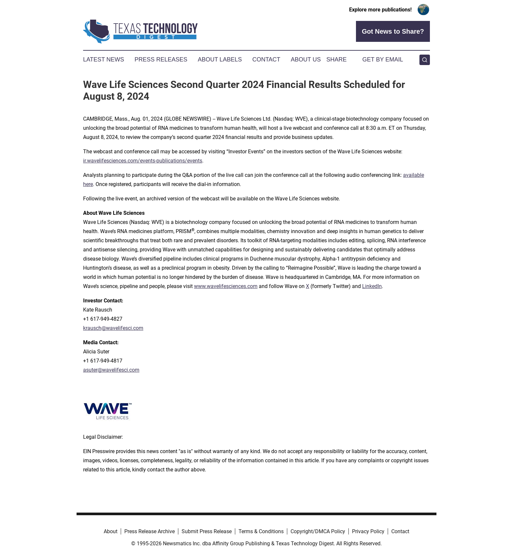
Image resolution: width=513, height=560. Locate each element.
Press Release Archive (149, 531)
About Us (306, 59)
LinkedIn (372, 286)
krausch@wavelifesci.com (113, 328)
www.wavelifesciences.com (225, 286)
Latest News (103, 59)
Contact (266, 59)
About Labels (220, 59)
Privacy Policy (368, 531)
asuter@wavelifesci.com (111, 370)
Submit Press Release (207, 531)
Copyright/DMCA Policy (318, 531)
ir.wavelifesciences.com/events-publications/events (142, 161)
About (110, 531)
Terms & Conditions (261, 531)
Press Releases (160, 59)
